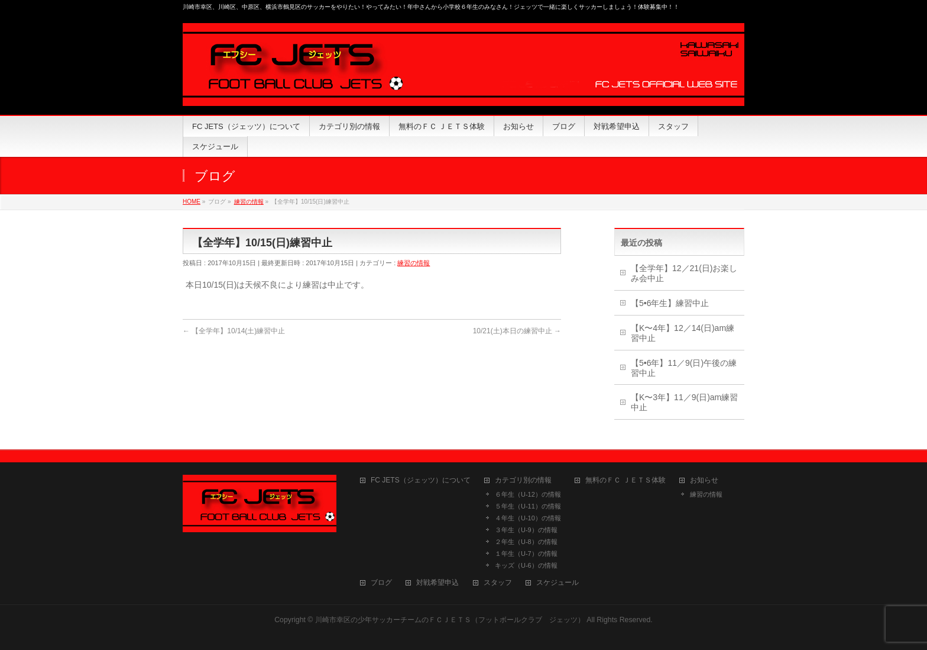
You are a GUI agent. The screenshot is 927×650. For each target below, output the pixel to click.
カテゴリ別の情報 (523, 480)
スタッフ (498, 583)
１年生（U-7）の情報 (526, 553)
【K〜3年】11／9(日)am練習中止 (684, 402)
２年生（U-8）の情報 (526, 541)
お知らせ (704, 480)
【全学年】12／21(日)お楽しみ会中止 (684, 273)
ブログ (381, 583)
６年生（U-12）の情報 (528, 494)
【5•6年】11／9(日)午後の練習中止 (684, 368)
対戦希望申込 (437, 583)
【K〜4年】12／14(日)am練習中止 (682, 333)
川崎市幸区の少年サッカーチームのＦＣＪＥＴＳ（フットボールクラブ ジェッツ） (450, 620)
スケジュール (557, 583)
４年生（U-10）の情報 (528, 518)
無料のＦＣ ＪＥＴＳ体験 (625, 480)
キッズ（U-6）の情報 (526, 565)
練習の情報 (413, 262)
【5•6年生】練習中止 (670, 303)
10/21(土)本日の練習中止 (517, 331)
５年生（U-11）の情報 (528, 506)
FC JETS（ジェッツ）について (421, 480)
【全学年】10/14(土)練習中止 (234, 331)
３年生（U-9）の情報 (526, 529)
